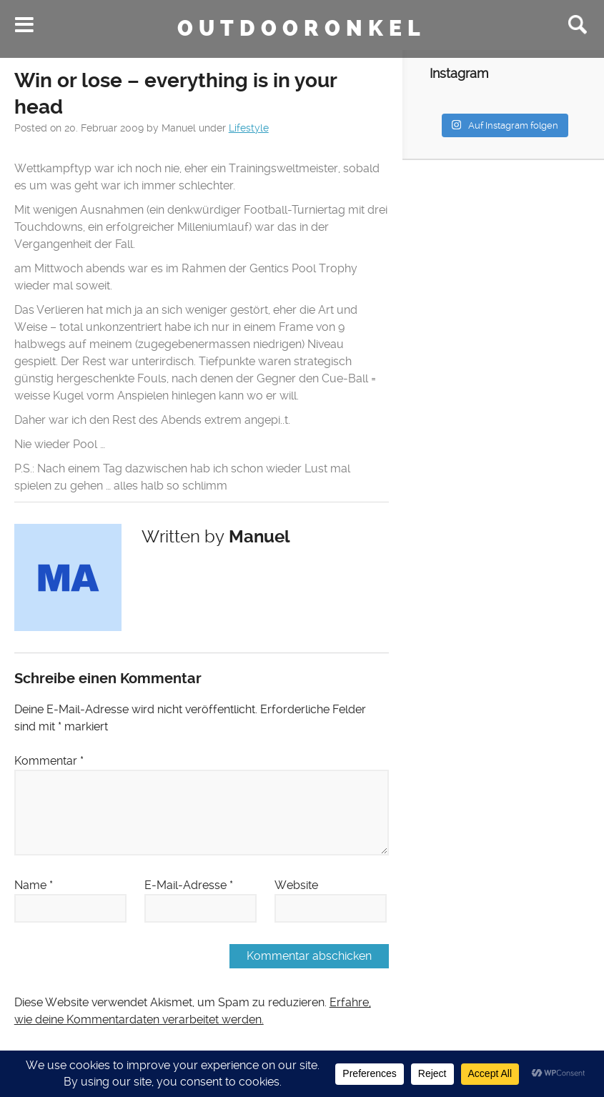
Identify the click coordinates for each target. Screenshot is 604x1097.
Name (33, 885)
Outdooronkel (301, 28)
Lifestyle (249, 128)
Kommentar (49, 761)
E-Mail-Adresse (188, 885)
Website (296, 885)
